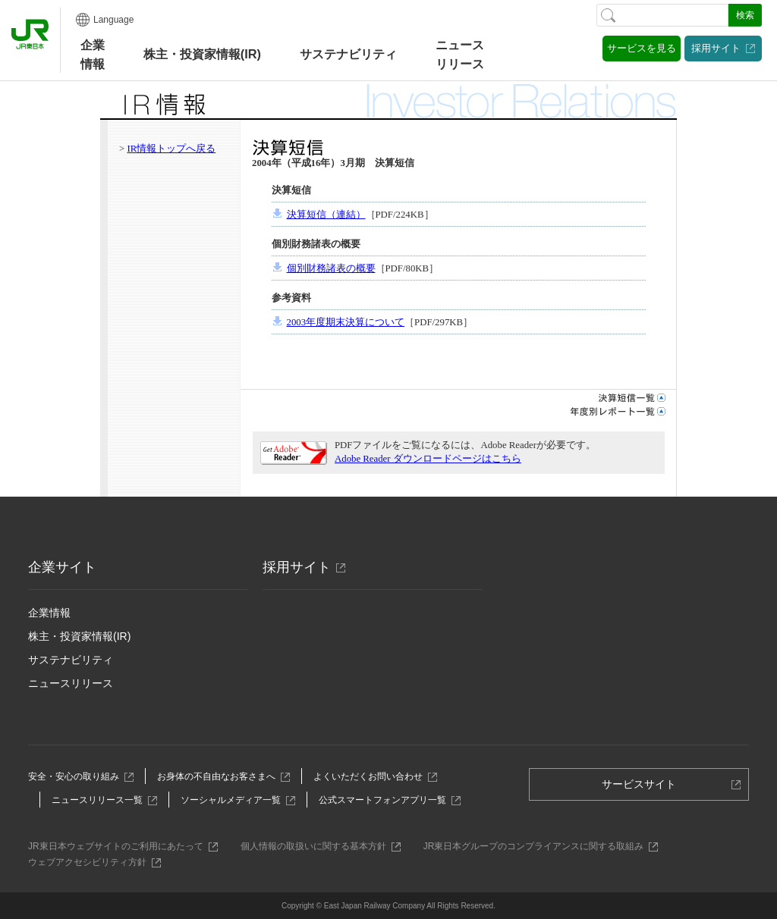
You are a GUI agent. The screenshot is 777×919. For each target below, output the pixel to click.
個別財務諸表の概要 (331, 268)
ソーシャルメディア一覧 (235, 800)
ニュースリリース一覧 (101, 800)
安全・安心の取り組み (77, 776)
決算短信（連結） (326, 214)
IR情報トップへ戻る (171, 148)
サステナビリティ (70, 660)
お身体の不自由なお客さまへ (220, 776)
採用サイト (716, 48)
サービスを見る (641, 48)
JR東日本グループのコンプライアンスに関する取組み (538, 846)
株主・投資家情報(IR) (79, 636)
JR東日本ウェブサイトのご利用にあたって (120, 846)
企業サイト (62, 567)
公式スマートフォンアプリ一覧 (387, 800)
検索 (745, 15)
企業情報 (92, 54)
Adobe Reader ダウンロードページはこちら (428, 458)
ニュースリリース (460, 54)
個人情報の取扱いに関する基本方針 (318, 846)
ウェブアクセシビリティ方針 (91, 862)
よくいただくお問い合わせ (372, 776)
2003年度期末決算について (346, 322)
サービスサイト (644, 788)
